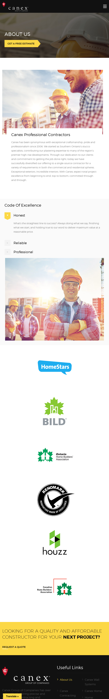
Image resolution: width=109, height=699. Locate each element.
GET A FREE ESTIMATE (21, 43)
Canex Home (93, 691)
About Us (66, 679)
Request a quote (14, 646)
